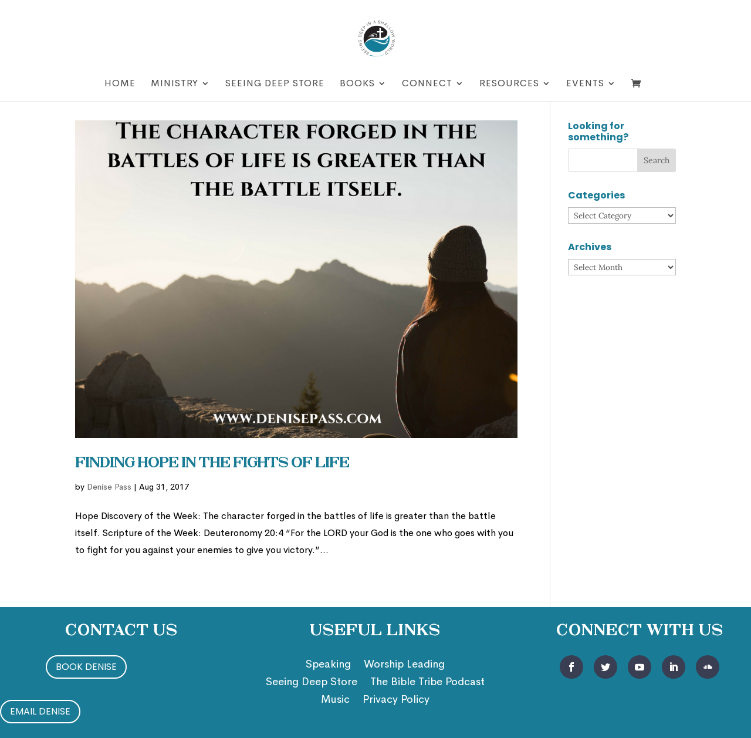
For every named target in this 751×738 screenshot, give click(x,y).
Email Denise (40, 711)
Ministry (174, 84)
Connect (427, 84)
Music (335, 700)
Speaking (328, 665)
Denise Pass (109, 486)
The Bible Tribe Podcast (427, 683)
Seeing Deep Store (274, 84)
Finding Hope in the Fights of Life (212, 464)
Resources (509, 84)
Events (585, 84)
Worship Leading (404, 665)
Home (120, 84)
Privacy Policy (396, 700)
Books (357, 84)
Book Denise (86, 666)
